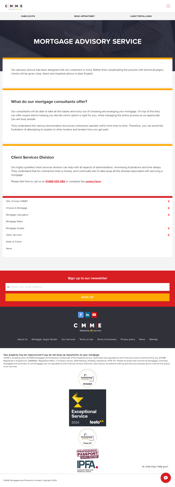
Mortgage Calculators (17, 214)
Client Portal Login (141, 16)
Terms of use (86, 339)
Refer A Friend (14, 241)
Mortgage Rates (14, 221)
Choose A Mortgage (16, 207)
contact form (93, 181)
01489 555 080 (55, 181)
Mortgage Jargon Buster (44, 339)
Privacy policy (128, 339)
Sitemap (153, 339)
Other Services (14, 234)
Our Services (68, 339)
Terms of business (107, 339)
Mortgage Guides (15, 228)
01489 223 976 (28, 16)
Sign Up (87, 297)
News (9, 248)
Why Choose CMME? (17, 201)
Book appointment (84, 16)
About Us (23, 339)
